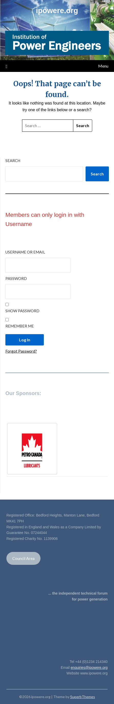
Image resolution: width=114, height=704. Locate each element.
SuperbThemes (82, 696)
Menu (103, 65)
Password (16, 278)
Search (12, 160)
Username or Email (25, 252)
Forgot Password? (21, 351)
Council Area (23, 558)
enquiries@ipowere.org (89, 667)
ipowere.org (57, 10)
